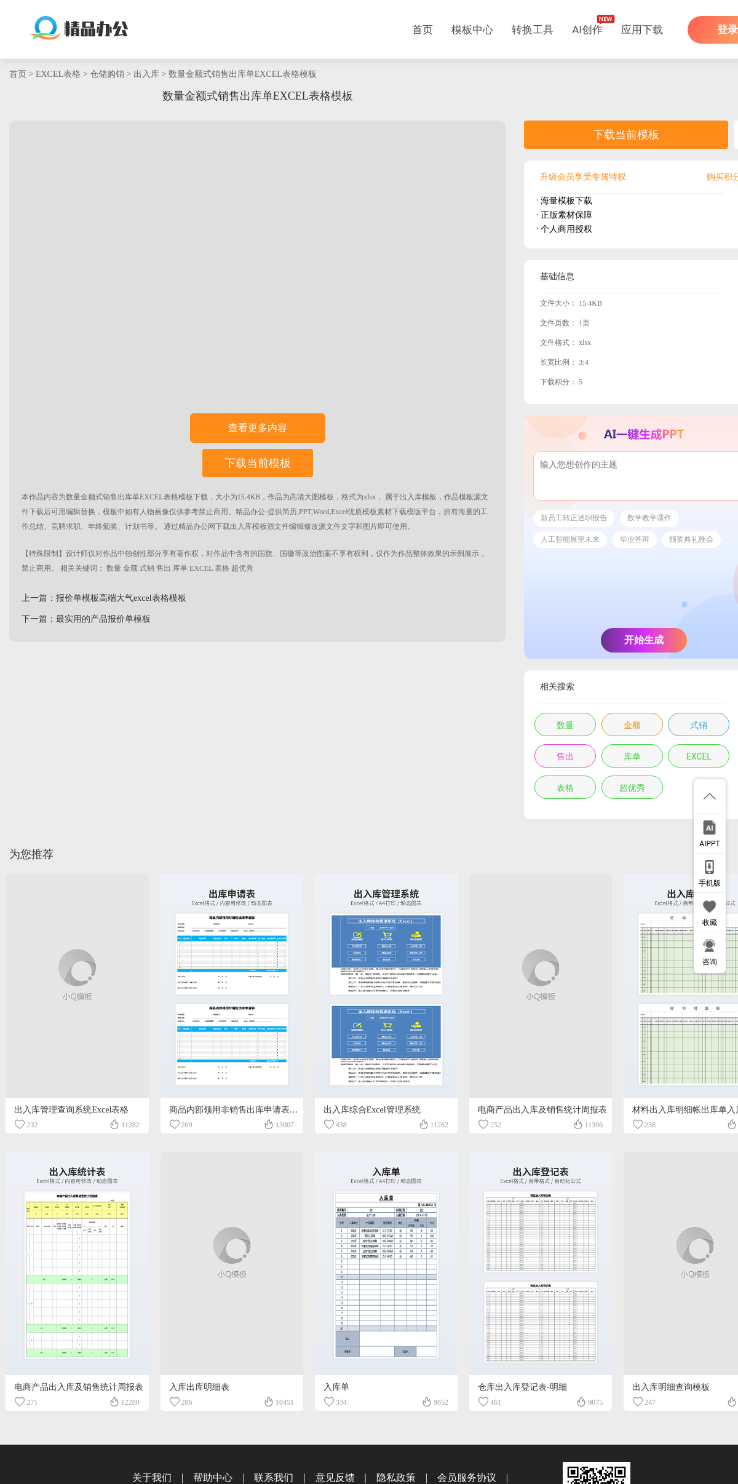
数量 (113, 568)
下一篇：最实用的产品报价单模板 (86, 619)
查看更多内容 (257, 428)
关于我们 (152, 1477)
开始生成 (644, 640)
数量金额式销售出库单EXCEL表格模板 (243, 74)
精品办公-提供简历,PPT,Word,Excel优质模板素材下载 (321, 511)
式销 (147, 568)
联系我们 (273, 1477)
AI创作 (587, 29)
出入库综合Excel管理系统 (372, 1109)
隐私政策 (396, 1477)
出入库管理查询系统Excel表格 (71, 1109)
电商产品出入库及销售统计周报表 (542, 1109)
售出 (163, 568)
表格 (222, 568)
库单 (180, 568)
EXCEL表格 (58, 74)
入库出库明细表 (199, 1387)
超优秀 (242, 568)
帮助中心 (212, 1477)
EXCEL (201, 568)
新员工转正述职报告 (574, 518)
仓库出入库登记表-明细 (522, 1387)
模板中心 (472, 29)
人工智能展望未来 (570, 539)
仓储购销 (107, 74)
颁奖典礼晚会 (691, 539)
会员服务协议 (466, 1477)
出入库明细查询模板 (671, 1387)
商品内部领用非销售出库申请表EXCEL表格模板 (260, 1109)
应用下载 (642, 29)
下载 (200, 497)
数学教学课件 (649, 518)
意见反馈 (335, 1477)
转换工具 (533, 29)
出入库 (146, 74)
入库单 (336, 1387)
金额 (130, 568)
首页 (422, 29)
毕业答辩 (634, 539)
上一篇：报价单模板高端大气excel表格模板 (104, 598)
